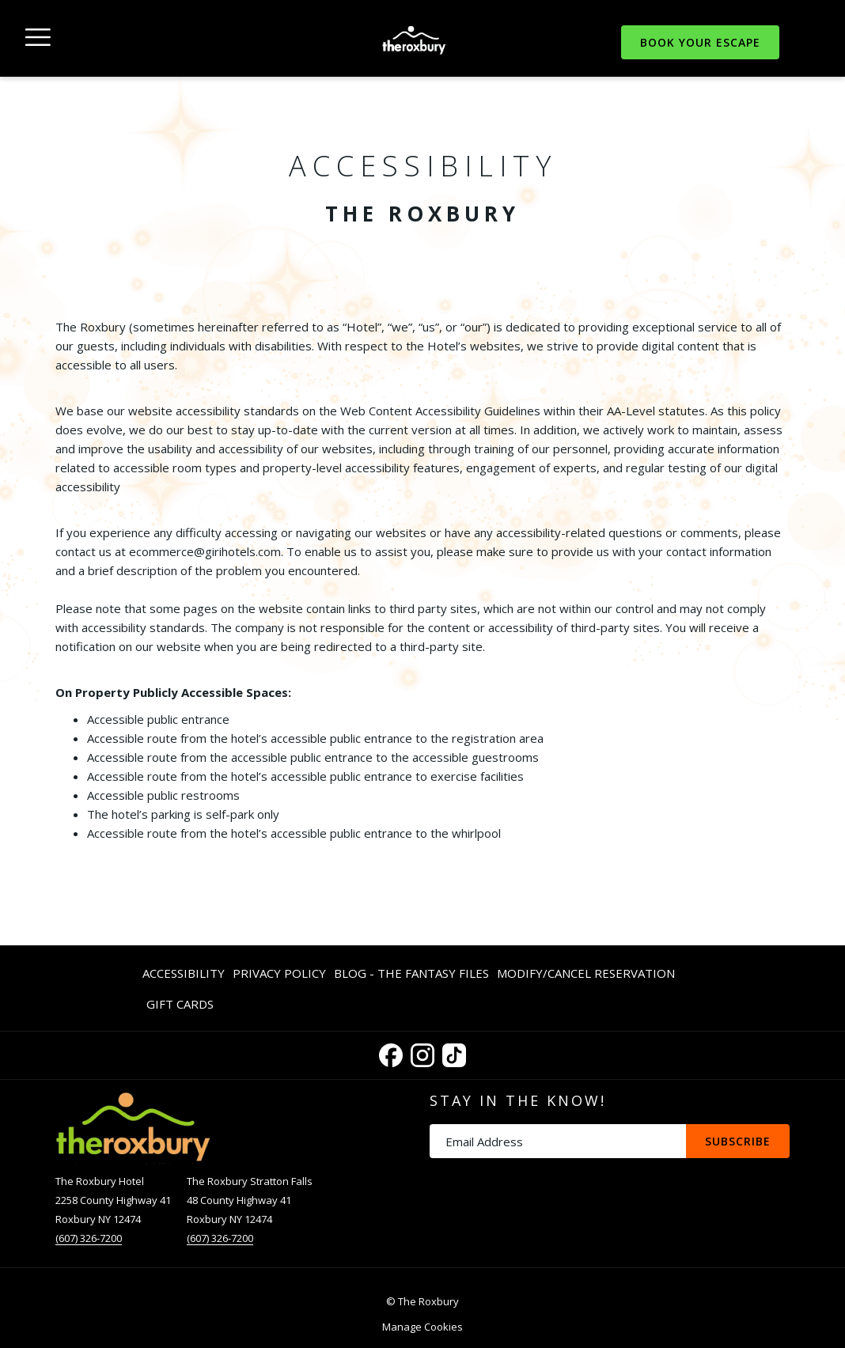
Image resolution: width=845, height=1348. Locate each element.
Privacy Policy (279, 973)
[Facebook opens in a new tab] (391, 1052)
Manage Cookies (422, 1327)
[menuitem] (185, 972)
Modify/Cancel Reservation (586, 973)
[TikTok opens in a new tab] (454, 1052)
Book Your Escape (700, 42)
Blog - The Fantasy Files (411, 973)
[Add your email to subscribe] (558, 1141)
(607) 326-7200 (88, 1238)
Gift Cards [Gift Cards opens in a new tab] (180, 1007)
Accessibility (183, 973)
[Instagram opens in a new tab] (422, 1052)
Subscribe (738, 1141)
